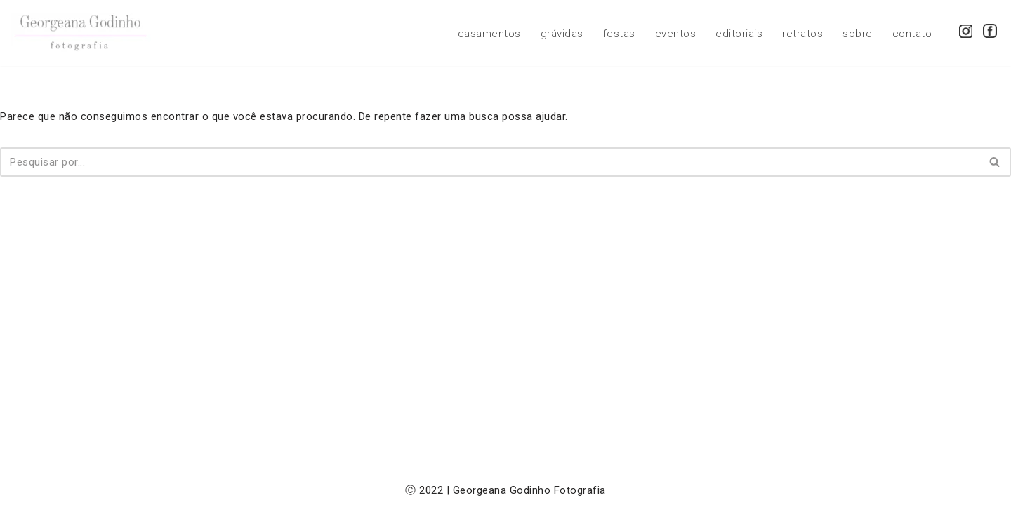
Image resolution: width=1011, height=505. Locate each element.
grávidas (562, 33)
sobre (857, 33)
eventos (675, 33)
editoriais (738, 33)
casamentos (489, 33)
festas (619, 33)
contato (912, 33)
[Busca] (489, 162)
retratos (802, 33)
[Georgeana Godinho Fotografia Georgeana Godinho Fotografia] (81, 33)
